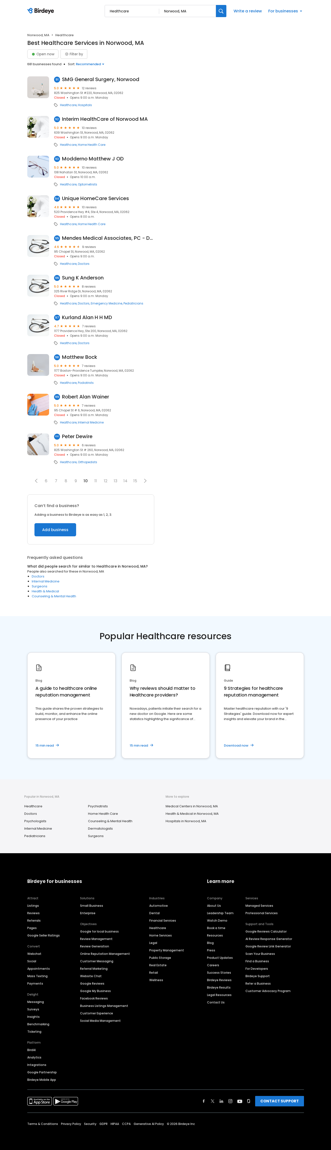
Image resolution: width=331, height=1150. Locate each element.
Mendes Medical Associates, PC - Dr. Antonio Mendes (108, 238)
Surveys (33, 1009)
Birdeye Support (257, 976)
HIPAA (115, 1124)
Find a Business (257, 961)
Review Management (96, 939)
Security (90, 1124)
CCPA (126, 1124)
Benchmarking (38, 1024)
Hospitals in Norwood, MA (186, 821)
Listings (33, 906)
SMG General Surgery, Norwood (100, 79)
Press (211, 950)
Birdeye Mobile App (41, 1080)
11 (95, 481)
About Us (214, 906)
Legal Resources (219, 995)
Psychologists (35, 821)
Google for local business (99, 931)
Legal (153, 943)
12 (105, 481)
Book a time (216, 928)
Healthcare (68, 105)
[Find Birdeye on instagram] (230, 1101)
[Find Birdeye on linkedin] (221, 1101)
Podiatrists (86, 383)
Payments (35, 983)
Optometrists (87, 184)
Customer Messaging (96, 961)
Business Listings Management (104, 1006)
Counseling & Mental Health (54, 596)
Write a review (248, 11)
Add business (55, 529)
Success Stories (219, 972)
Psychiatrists (98, 806)
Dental (154, 913)
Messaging (35, 1002)
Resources (215, 935)
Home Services (160, 935)
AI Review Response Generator (268, 939)
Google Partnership (42, 1072)
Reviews (33, 913)
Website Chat (91, 976)
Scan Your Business (260, 954)
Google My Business (95, 991)
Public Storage (160, 958)
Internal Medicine (91, 422)
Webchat (34, 954)
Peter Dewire (77, 436)
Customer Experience (96, 1013)
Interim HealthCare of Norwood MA (105, 119)
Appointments (38, 969)
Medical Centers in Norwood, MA (192, 806)
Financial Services (162, 920)
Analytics (34, 1057)
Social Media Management (100, 1021)
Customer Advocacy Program (268, 991)
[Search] (221, 11)
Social (31, 961)
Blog (210, 943)
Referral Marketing (94, 969)
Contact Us (216, 1002)
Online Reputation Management (105, 954)
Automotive (158, 906)
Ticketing (34, 1031)
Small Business (91, 906)
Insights (33, 1017)
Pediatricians (133, 303)
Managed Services (259, 906)
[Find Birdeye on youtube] (239, 1101)
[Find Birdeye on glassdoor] (248, 1101)
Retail (153, 972)
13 (115, 481)
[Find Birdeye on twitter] (212, 1101)
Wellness (156, 980)
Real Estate (158, 965)
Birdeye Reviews (219, 980)
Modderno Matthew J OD (93, 159)
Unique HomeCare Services (95, 198)
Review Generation (94, 946)
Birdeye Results (219, 987)
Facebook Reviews (94, 998)
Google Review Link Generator (268, 946)
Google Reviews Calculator (266, 931)
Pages (32, 928)
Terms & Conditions (42, 1124)
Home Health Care (91, 145)
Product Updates (220, 958)
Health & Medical (45, 591)
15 (135, 481)
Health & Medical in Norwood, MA (192, 813)
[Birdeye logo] (41, 11)
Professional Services (261, 913)
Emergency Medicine (106, 303)
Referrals (34, 920)
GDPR (103, 1124)
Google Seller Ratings (43, 935)
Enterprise (87, 913)
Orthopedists (87, 462)
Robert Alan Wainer (85, 397)
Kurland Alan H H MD (87, 317)
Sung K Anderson (83, 278)
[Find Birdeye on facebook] (204, 1101)
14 (125, 481)
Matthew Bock (79, 357)
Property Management (166, 950)
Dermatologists (100, 828)
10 (86, 481)
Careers (213, 965)
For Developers (256, 969)
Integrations (36, 1065)
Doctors (84, 264)
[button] (36, 480)
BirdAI (31, 1050)
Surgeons (39, 586)
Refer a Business (258, 983)
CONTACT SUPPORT (279, 1101)
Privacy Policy (71, 1124)
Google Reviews (92, 983)
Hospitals (85, 105)
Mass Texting (37, 976)
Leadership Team (220, 913)
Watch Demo (217, 920)
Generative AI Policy (149, 1124)
